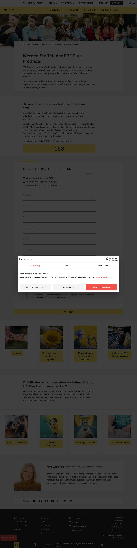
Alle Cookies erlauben (101, 287)
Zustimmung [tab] (35, 266)
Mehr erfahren (102, 277)
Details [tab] (68, 266)
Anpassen (68, 287)
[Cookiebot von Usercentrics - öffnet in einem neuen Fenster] (108, 259)
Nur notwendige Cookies (35, 287)
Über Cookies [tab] (102, 266)
